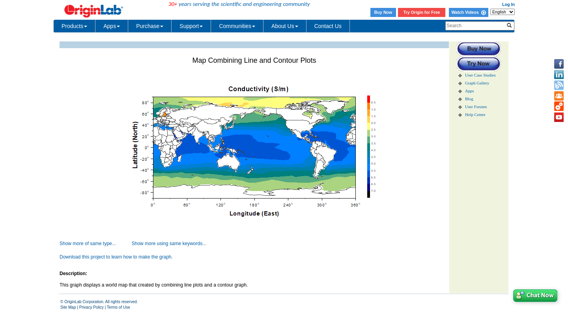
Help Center (475, 114)
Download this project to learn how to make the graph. (116, 257)
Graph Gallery (477, 83)
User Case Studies (480, 75)
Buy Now (383, 12)
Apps (111, 26)
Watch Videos (468, 12)
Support (191, 26)
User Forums (476, 107)
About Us (284, 26)
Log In (508, 4)
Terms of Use (118, 307)
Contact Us (328, 26)
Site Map (68, 307)
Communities (237, 26)
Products (74, 26)
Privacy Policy (91, 307)
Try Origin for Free (422, 12)
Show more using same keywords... (169, 243)
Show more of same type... (88, 243)
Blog (469, 99)
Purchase (149, 26)
